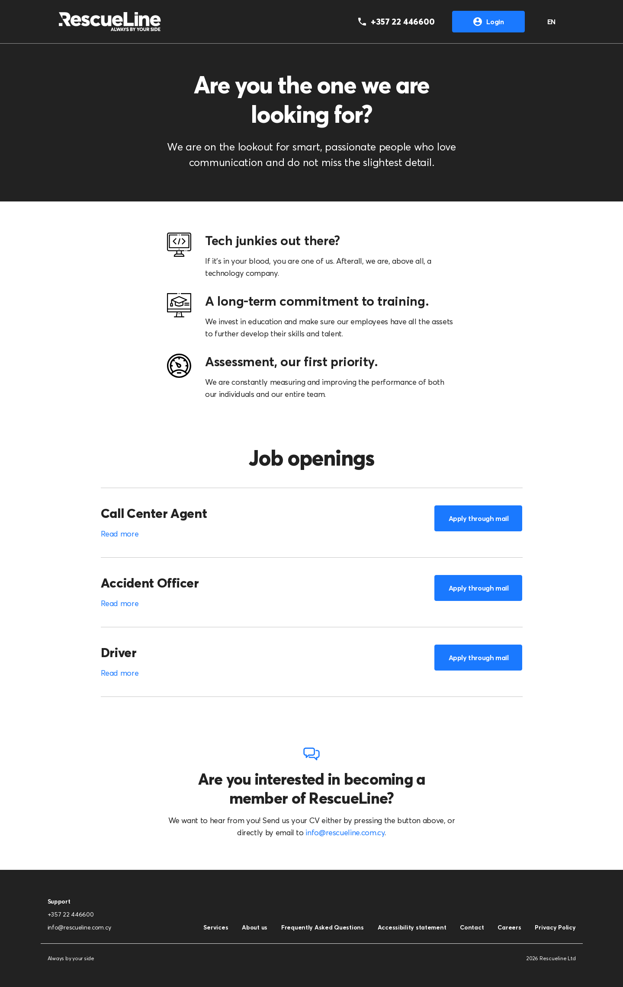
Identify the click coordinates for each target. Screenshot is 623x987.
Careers (509, 927)
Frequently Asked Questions (322, 927)
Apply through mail (479, 518)
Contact (472, 927)
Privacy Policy (555, 927)
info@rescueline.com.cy (345, 832)
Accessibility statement (412, 927)
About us (254, 927)
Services (215, 927)
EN (551, 21)
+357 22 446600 (71, 914)
